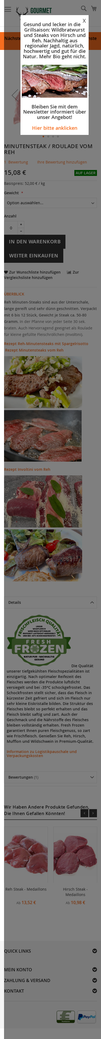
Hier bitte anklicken (54, 128)
